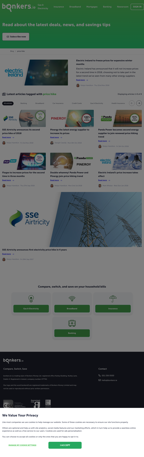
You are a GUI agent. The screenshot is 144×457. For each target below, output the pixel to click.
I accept (65, 445)
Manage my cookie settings (22, 445)
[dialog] (72, 228)
